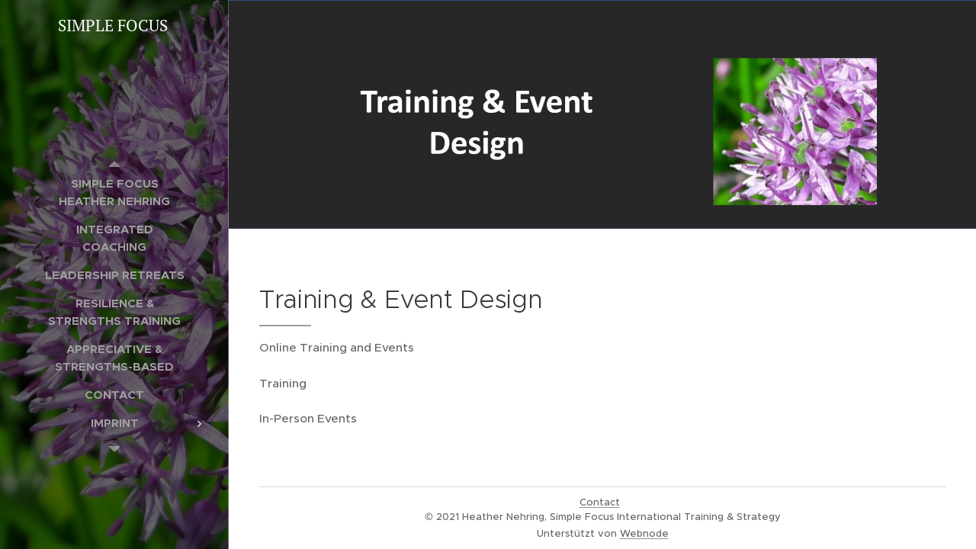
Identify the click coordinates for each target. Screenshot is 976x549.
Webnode (644, 533)
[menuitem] (114, 192)
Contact (600, 502)
